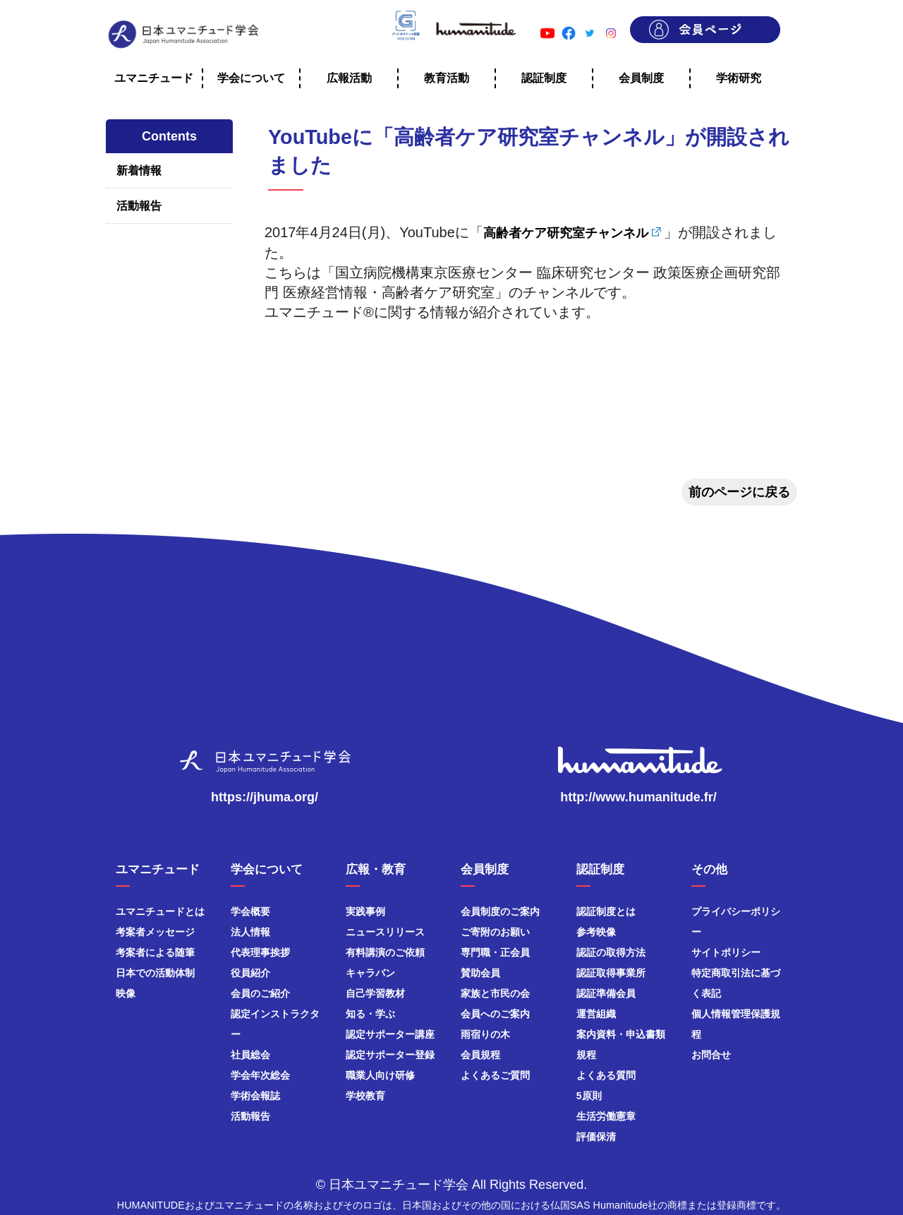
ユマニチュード (153, 78)
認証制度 (543, 78)
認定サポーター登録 (390, 1054)
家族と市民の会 (495, 993)
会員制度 (641, 78)
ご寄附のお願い (495, 932)
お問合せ (711, 1054)
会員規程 (480, 1054)
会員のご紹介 (260, 993)
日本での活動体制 (155, 972)
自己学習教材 (375, 993)
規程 (586, 1054)
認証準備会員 (606, 993)
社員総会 (250, 1054)
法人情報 (250, 932)
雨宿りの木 (485, 1034)
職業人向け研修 (380, 1075)
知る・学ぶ (370, 1013)
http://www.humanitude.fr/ (638, 797)
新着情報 (139, 170)
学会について (251, 78)
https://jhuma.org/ (264, 797)
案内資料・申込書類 (620, 1034)
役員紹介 (250, 972)
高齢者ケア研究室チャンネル (565, 233)
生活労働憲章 (606, 1116)
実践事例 (365, 911)
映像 (125, 993)
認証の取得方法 (611, 952)
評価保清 (596, 1136)
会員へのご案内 (495, 1013)
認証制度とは (606, 911)
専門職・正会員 (495, 952)
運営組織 (596, 1013)
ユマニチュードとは (160, 911)
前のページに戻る (739, 492)
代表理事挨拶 (260, 952)
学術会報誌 (255, 1095)
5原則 (589, 1095)
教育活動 (446, 78)
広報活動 (349, 78)
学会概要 (250, 911)
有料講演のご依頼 (385, 952)
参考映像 (596, 932)
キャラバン (370, 972)
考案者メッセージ (155, 932)
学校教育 (365, 1095)
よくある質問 (606, 1075)
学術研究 (738, 78)
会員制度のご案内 (500, 911)
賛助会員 (480, 972)
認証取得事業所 (611, 972)
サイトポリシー (725, 952)
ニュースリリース (385, 932)
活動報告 (139, 206)
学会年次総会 (260, 1075)
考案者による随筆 (155, 952)
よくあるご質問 (495, 1075)
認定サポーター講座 (390, 1034)
